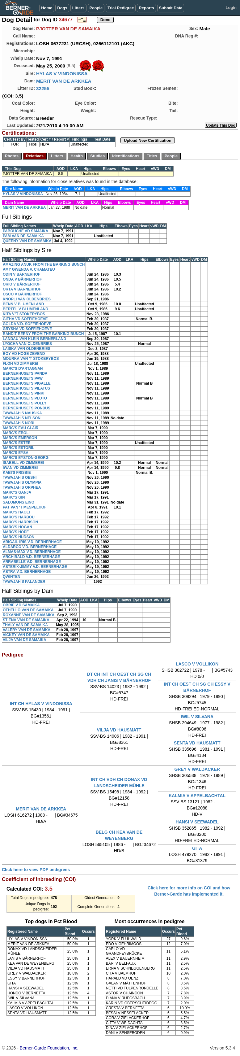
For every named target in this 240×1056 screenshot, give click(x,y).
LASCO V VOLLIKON (197, 663)
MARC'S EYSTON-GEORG (25, 458)
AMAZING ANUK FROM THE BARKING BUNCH (44, 264)
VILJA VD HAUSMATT (119, 729)
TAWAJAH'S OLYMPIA (22, 482)
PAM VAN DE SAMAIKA (23, 236)
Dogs (62, 8)
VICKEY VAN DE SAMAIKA (26, 635)
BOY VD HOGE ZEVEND (24, 353)
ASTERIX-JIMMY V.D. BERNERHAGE (35, 567)
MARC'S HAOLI (16, 512)
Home (46, 8)
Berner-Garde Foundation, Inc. (49, 1047)
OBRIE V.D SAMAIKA (21, 605)
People (96, 8)
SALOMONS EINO (18, 502)
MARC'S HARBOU (19, 517)
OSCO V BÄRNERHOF (22, 294)
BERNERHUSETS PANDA (25, 373)
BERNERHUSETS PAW (23, 378)
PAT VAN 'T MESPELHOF (25, 507)
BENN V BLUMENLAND (23, 304)
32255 (42, 88)
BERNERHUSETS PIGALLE (27, 383)
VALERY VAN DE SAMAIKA (26, 630)
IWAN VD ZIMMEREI (20, 467)
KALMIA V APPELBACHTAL (197, 795)
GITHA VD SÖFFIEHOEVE (25, 319)
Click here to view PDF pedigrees (36, 869)
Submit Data (171, 8)
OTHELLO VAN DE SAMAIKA (28, 610)
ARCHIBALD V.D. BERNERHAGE (31, 557)
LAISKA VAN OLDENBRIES (26, 349)
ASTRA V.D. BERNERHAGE (27, 571)
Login (231, 7)
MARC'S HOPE (16, 532)
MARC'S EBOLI (16, 433)
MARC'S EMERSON (20, 438)
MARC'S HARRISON (20, 522)
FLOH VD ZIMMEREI (20, 363)
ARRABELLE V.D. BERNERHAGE (32, 562)
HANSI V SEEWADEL (197, 821)
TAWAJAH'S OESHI (19, 477)
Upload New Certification (147, 140)
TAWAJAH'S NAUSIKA (22, 413)
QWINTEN (11, 576)
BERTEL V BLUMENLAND (25, 309)
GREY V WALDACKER (197, 769)
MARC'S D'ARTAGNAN (23, 368)
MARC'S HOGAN (17, 527)
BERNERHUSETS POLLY (25, 403)
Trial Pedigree (120, 8)
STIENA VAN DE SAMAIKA (26, 620)
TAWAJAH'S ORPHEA (22, 487)
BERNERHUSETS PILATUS (26, 388)
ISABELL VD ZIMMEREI (23, 462)
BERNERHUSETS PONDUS (26, 408)
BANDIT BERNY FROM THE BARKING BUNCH (43, 334)
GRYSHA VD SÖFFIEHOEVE (27, 329)
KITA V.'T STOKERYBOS (24, 314)
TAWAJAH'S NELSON (21, 418)
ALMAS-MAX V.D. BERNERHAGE (32, 552)
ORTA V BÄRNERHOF (22, 289)
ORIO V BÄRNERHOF (21, 284)
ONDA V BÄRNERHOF (22, 279)
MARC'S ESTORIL (18, 448)
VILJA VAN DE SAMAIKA (24, 640)
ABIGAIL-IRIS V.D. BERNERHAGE (32, 542)
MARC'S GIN (14, 497)
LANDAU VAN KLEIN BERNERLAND (34, 339)
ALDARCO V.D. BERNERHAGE (30, 547)
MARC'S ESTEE (17, 443)
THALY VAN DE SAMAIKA (25, 625)
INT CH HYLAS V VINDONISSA (41, 703)
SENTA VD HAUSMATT (197, 742)
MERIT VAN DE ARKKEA (63, 81)
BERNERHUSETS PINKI (23, 393)
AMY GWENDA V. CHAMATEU (29, 269)
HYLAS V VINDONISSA (62, 73)
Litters (78, 8)
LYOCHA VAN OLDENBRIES (27, 344)
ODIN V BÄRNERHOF (21, 274)
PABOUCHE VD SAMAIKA (25, 231)
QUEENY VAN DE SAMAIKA (27, 241)
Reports (146, 8)
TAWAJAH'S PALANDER (24, 581)
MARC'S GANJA (17, 492)
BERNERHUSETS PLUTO (25, 398)
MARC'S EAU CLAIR (21, 428)
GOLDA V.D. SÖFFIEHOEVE (27, 324)
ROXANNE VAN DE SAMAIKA (28, 615)
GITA (197, 848)
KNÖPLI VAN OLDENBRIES (27, 299)
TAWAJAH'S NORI (18, 423)
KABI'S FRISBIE (17, 472)
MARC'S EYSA (15, 453)
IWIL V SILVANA (197, 716)
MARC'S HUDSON (18, 537)
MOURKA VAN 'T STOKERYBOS (31, 358)
